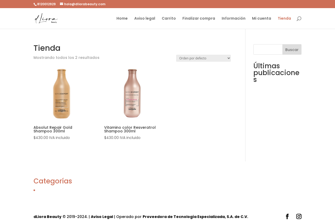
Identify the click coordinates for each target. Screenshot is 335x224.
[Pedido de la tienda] (203, 58)
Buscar (292, 49)
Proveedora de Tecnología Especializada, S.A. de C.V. (195, 216)
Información (233, 18)
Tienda (284, 18)
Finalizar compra (198, 18)
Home (122, 18)
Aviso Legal (102, 216)
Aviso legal (144, 18)
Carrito (169, 18)
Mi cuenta (261, 18)
